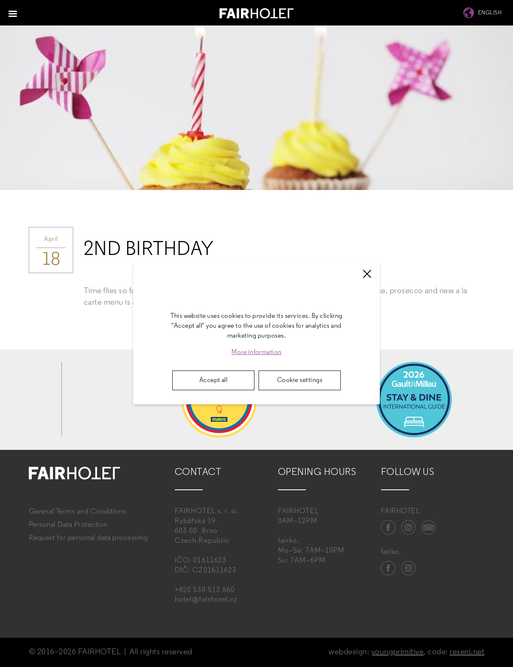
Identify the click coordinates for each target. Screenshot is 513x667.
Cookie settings (299, 380)
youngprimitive (397, 652)
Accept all (213, 380)
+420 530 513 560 (205, 590)
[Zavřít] (367, 274)
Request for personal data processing (88, 538)
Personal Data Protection (68, 525)
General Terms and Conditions (77, 512)
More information (256, 352)
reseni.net (467, 652)
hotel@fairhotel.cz (206, 600)
